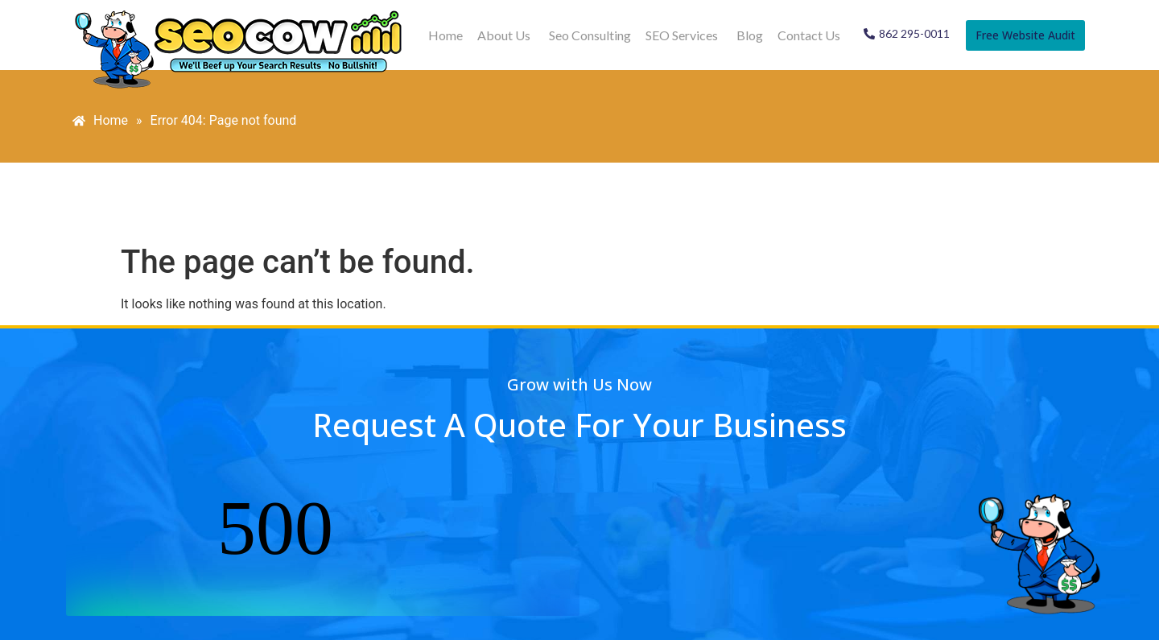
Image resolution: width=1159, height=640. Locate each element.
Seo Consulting (590, 35)
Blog (749, 35)
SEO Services (681, 35)
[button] (506, 35)
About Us (503, 35)
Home (445, 35)
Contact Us (808, 35)
